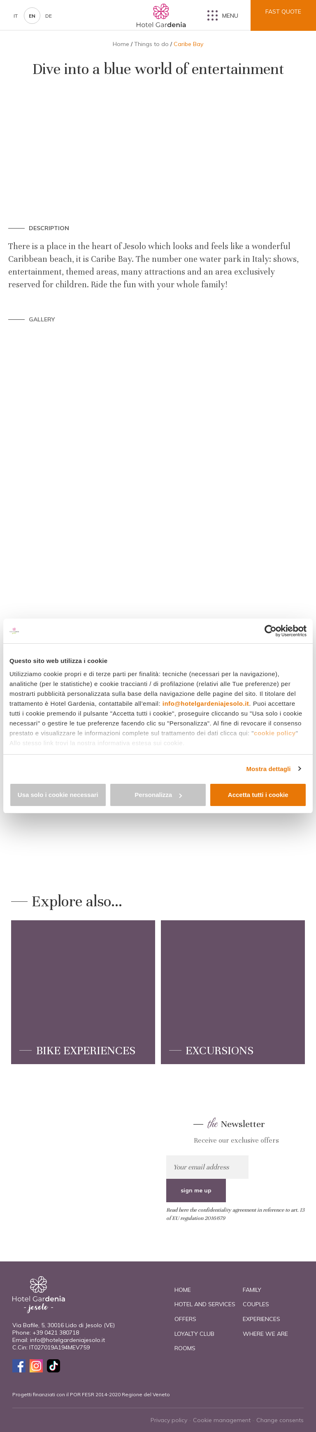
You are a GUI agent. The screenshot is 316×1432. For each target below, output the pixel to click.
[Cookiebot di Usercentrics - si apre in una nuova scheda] (271, 631)
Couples (256, 1304)
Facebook (19, 1365)
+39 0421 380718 (56, 1332)
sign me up (277, 1167)
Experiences (261, 1319)
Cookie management (222, 1420)
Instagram (36, 1365)
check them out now (83, 1154)
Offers (185, 1319)
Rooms (184, 1348)
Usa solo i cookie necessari (58, 794)
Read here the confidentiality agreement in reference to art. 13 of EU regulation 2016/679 (235, 1190)
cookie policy (275, 733)
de (48, 16)
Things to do (151, 44)
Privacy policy (169, 1420)
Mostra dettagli (268, 768)
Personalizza (158, 794)
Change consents (280, 1420)
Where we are (265, 1333)
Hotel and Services (204, 1304)
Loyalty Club (194, 1333)
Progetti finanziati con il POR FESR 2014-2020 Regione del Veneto (91, 1394)
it (16, 16)
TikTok (53, 1365)
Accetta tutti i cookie (258, 794)
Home (121, 44)
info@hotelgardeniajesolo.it (206, 703)
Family (252, 1289)
